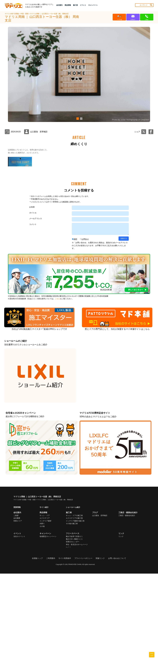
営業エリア (17, 608)
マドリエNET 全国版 (12, 14)
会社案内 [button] (59, 5)
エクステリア (45, 606)
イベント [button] (83, 5)
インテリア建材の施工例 (75, 608)
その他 (42, 614)
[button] (77, 118)
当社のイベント (19, 624)
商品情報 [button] (68, 5)
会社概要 (16, 606)
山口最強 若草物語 (99, 603)
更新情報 (17, 594)
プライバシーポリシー (83, 646)
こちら (57, 386)
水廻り (42, 611)
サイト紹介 (44, 594)
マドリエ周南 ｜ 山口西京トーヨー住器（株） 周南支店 (49, 14)
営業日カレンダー (72, 629)
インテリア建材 (45, 608)
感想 (75, 326)
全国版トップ (39, 646)
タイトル (32, 300)
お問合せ (85, 326)
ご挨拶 (15, 603)
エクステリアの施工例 (74, 606)
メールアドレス (35, 306)
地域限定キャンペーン (48, 624)
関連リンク (99, 646)
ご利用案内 (52, 646)
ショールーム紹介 (73, 594)
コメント (32, 312)
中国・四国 (25, 14)
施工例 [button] (75, 5)
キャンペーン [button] (93, 5)
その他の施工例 (72, 611)
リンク (120, 624)
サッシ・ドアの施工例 (74, 603)
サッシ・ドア (45, 603)
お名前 (32, 294)
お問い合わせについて (115, 646)
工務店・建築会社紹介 (126, 603)
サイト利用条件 (65, 646)
